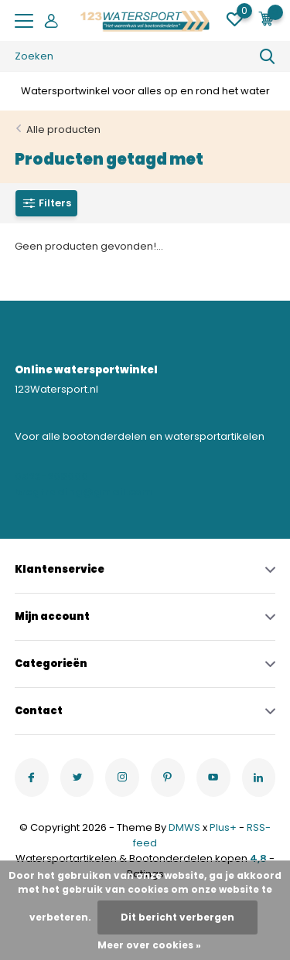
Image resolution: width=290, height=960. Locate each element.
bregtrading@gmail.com (77, 492)
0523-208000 (51, 476)
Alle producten (63, 129)
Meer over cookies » (149, 944)
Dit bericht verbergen (177, 917)
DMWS (184, 827)
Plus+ (223, 827)
